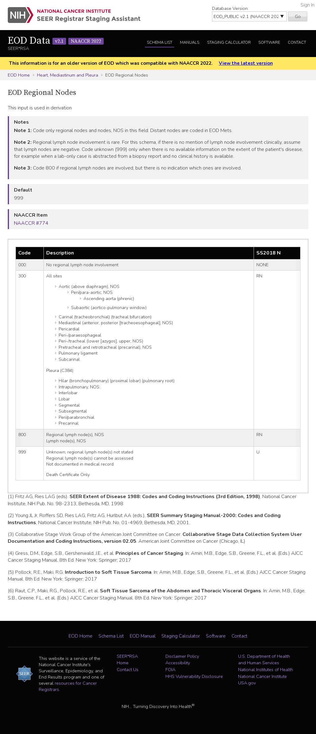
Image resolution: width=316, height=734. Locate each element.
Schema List (159, 42)
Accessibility (177, 663)
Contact (297, 42)
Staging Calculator (229, 42)
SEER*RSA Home (127, 659)
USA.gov (247, 683)
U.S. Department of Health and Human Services (264, 659)
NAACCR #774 (31, 223)
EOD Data (56, 41)
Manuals (189, 42)
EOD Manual (143, 636)
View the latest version (246, 63)
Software (269, 42)
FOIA (170, 669)
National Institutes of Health (265, 669)
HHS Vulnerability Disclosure (194, 676)
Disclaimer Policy (182, 656)
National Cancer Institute (262, 676)
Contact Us (127, 669)
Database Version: (230, 8)
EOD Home (19, 75)
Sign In (307, 5)
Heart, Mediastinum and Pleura (67, 75)
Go (298, 16)
